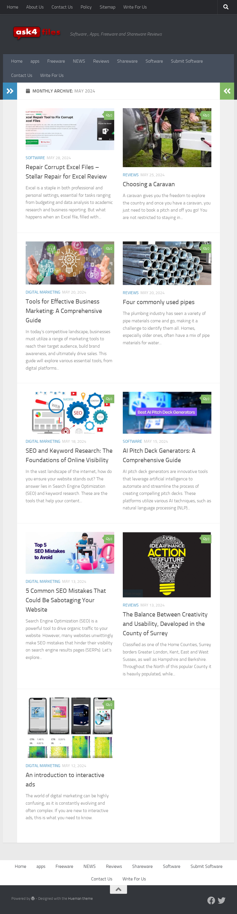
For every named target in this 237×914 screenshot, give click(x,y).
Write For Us (135, 7)
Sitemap (107, 7)
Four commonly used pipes (159, 302)
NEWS (79, 61)
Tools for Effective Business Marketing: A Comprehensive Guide (64, 311)
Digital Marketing (43, 292)
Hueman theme (80, 898)
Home (12, 7)
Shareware (127, 61)
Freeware (56, 61)
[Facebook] (211, 901)
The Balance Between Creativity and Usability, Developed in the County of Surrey (165, 624)
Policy (86, 7)
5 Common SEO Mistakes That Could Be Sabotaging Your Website (66, 600)
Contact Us (62, 7)
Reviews (101, 61)
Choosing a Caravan (149, 184)
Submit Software (187, 61)
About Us (35, 7)
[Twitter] (222, 901)
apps (34, 61)
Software (154, 61)
